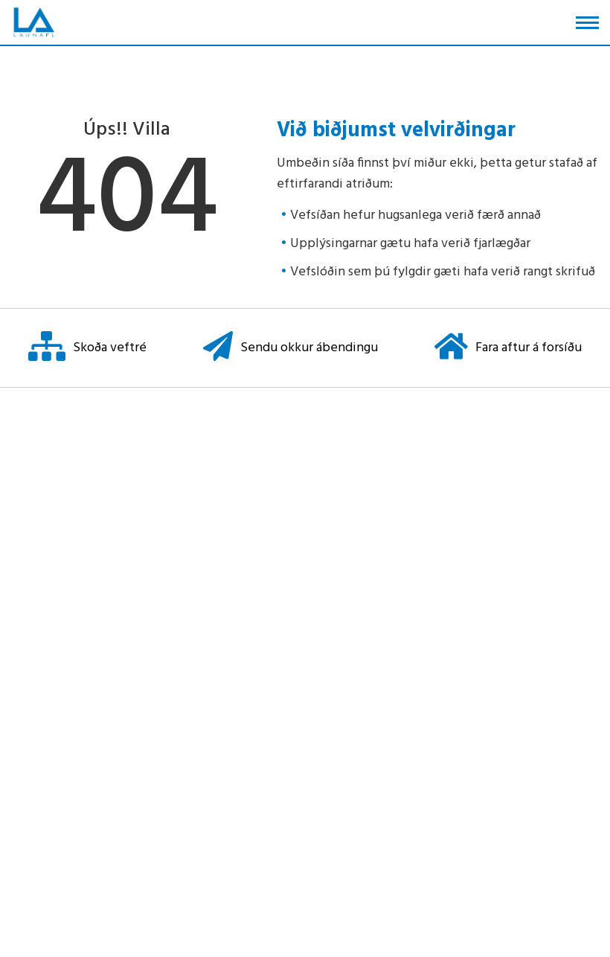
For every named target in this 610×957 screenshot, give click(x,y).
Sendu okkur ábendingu (290, 348)
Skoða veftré (87, 348)
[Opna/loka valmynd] (587, 22)
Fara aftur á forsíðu (508, 348)
